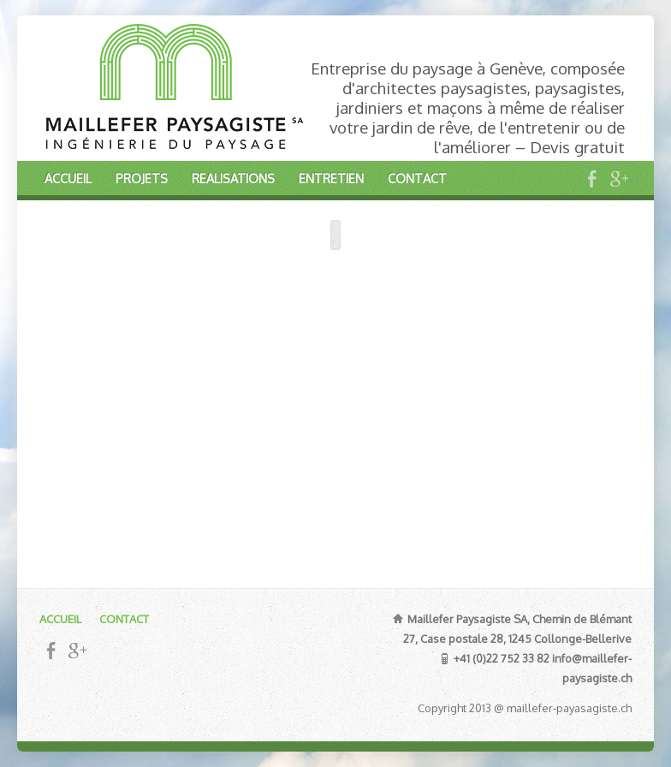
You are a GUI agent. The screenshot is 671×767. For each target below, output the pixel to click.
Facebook (592, 178)
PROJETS (142, 178)
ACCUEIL (68, 178)
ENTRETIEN (331, 178)
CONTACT (417, 178)
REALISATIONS (233, 178)
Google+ (618, 178)
